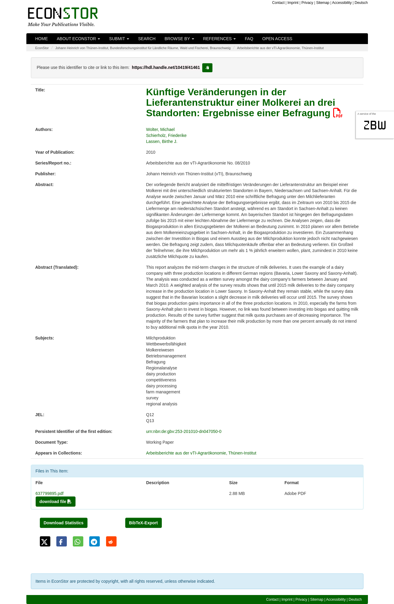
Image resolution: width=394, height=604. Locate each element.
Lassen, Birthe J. (161, 141)
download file (56, 501)
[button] (45, 541)
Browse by (179, 38)
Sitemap (322, 3)
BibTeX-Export (143, 522)
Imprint (293, 3)
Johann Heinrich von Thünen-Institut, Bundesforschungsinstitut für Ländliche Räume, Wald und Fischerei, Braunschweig (142, 48)
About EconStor (78, 38)
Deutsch (361, 3)
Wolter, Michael (160, 129)
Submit (119, 38)
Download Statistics (64, 522)
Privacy (307, 3)
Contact (278, 3)
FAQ (249, 38)
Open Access (277, 38)
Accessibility (341, 3)
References (219, 38)
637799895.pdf (50, 493)
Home (41, 38)
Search (147, 38)
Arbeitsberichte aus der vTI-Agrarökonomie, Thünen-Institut (280, 48)
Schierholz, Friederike (166, 135)
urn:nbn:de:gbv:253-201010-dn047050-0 (183, 431)
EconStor (42, 48)
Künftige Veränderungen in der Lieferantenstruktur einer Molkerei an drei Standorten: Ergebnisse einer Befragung (244, 102)
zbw (375, 125)
